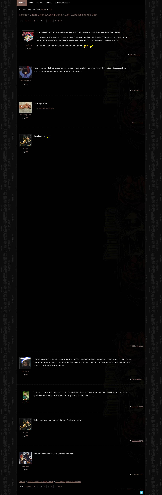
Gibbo (25, 149)
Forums (23, 14)
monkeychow (26, 81)
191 (27, 152)
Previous (28, 21)
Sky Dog (26, 402)
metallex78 (28, 45)
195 (29, 48)
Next (60, 21)
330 (27, 118)
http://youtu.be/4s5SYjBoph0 (44, 108)
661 (27, 84)
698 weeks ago (135, 55)
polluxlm (25, 466)
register (43, 9)
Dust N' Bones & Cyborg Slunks (46, 14)
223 (27, 469)
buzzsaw (25, 371)
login (50, 9)
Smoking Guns (25, 115)
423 (27, 374)
